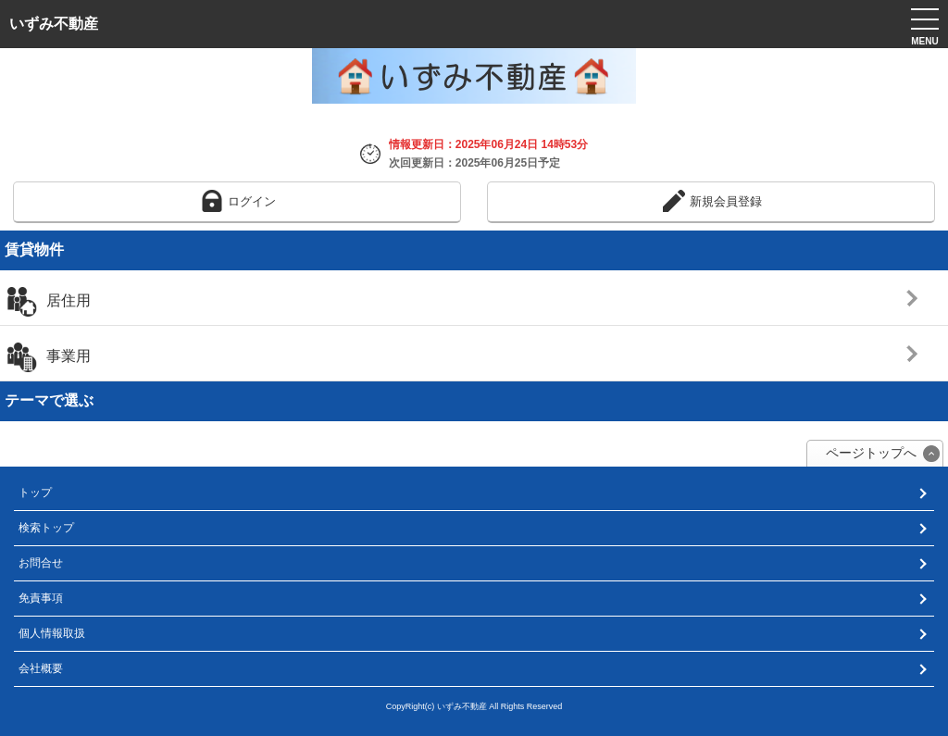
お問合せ (41, 562)
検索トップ (46, 527)
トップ (35, 492)
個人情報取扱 (52, 633)
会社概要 (41, 668)
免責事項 (41, 598)
